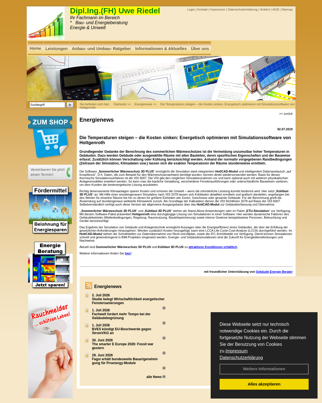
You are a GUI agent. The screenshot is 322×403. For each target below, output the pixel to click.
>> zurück (285, 113)
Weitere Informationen (264, 369)
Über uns (200, 48)
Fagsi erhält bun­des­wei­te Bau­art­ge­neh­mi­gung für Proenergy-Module (125, 361)
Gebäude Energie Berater (274, 271)
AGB (275, 9)
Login (191, 9)
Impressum (236, 351)
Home (35, 48)
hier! (128, 253)
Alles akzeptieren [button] (264, 384)
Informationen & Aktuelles (161, 48)
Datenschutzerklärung (241, 357)
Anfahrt (265, 9)
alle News (155, 377)
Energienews (108, 286)
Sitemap (286, 9)
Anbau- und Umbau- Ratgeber (101, 48)
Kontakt (202, 9)
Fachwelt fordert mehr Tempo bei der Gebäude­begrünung (121, 316)
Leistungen (56, 48)
